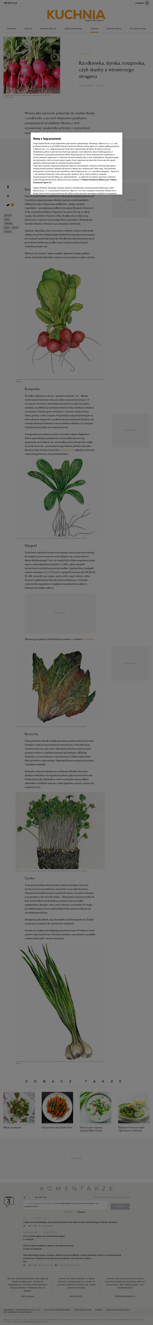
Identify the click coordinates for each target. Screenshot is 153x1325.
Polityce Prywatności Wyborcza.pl (95, 180)
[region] (76, 163)
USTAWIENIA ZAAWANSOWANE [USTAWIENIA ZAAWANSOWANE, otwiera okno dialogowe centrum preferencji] (49, 189)
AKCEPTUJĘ (111, 190)
